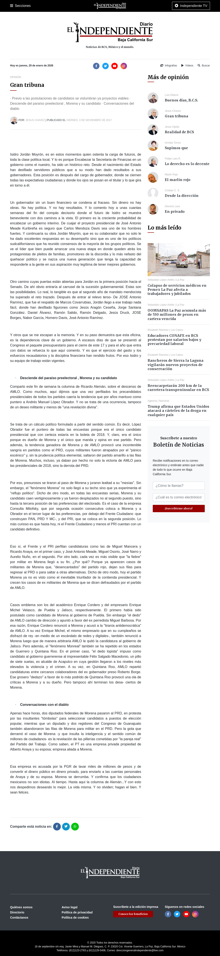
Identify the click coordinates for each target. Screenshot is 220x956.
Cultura (90, 6)
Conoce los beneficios (133, 914)
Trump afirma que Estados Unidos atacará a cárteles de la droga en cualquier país (178, 410)
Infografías (168, 65)
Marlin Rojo (171, 174)
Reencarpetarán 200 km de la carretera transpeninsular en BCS (178, 387)
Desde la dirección (182, 195)
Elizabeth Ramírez (158, 329)
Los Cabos (44, 6)
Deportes (76, 6)
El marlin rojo (177, 180)
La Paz (29, 6)
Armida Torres (173, 142)
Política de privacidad (77, 912)
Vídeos (187, 65)
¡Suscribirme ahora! (178, 508)
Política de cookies (75, 917)
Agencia (152, 400)
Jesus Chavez (35, 120)
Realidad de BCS (179, 132)
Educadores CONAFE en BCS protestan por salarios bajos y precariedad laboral (174, 339)
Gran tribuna (176, 116)
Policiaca (61, 6)
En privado (175, 211)
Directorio (17, 912)
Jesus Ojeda (172, 126)
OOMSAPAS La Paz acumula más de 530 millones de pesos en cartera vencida (177, 314)
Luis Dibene (171, 95)
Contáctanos (19, 917)
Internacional (122, 6)
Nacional (105, 6)
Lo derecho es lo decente (187, 164)
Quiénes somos (21, 907)
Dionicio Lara (172, 206)
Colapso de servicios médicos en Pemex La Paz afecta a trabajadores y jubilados (177, 289)
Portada (15, 6)
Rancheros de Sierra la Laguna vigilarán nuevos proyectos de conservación (175, 364)
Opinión (140, 6)
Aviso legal (69, 907)
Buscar (204, 65)
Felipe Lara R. (173, 158)
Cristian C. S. (172, 190)
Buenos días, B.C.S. (181, 100)
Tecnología (177, 6)
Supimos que (176, 148)
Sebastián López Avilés (161, 279)
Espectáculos (157, 6)
